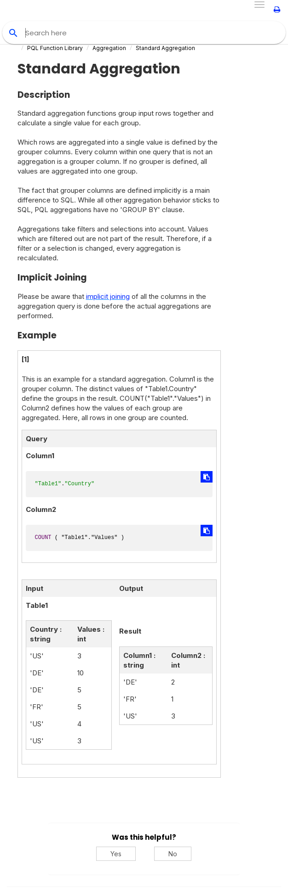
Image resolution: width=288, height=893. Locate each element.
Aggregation (109, 48)
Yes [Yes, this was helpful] (115, 854)
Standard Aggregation (165, 48)
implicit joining (108, 296)
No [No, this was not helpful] (172, 854)
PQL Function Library (55, 48)
